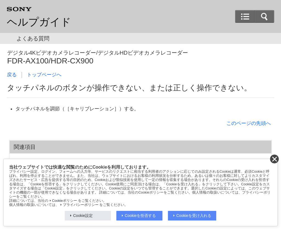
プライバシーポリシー (81, 205)
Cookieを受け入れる (194, 215)
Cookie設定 (83, 215)
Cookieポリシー (64, 201)
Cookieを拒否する (140, 215)
